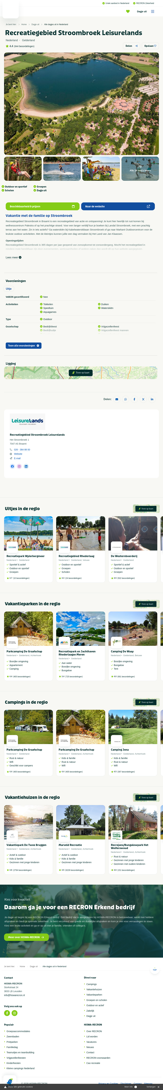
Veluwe (86, 560)
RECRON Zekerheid (143, 3)
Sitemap (148, 1083)
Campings (91, 984)
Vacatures (91, 1042)
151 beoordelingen (126, 870)
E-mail (17, 458)
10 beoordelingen (21, 578)
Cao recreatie (93, 1063)
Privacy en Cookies (108, 1083)
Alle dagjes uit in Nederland (56, 24)
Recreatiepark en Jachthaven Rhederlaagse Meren (77, 653)
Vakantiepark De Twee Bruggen (26, 845)
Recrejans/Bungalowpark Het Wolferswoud (129, 846)
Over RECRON (94, 1031)
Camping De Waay (122, 651)
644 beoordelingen (24, 46)
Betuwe (138, 655)
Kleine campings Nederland (20, 1068)
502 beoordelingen (126, 578)
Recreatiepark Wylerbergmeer (26, 556)
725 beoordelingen (74, 676)
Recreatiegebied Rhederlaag (76, 556)
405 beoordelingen (22, 676)
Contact (90, 1052)
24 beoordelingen (73, 578)
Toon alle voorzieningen (23, 345)
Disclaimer (126, 1083)
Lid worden (92, 1036)
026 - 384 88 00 (22, 449)
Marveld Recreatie (70, 845)
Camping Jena (120, 749)
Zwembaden (13, 1036)
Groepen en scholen (96, 1000)
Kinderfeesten (14, 1063)
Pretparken (12, 1042)
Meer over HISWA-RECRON (26, 937)
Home (24, 24)
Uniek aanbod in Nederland (115, 3)
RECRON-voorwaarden (98, 1058)
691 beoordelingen (126, 676)
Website (18, 454)
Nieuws (90, 1047)
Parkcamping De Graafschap (24, 651)
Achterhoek (35, 655)
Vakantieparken (94, 994)
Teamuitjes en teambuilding (20, 1052)
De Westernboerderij (124, 556)
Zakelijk (90, 1010)
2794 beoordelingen (22, 870)
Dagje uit (146, 11)
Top (155, 969)
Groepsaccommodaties (18, 1031)
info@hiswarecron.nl (14, 995)
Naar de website (117, 206)
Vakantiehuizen (94, 989)
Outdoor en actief (95, 1005)
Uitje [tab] (9, 288)
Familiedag (12, 1047)
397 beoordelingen (126, 772)
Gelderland (24, 560)
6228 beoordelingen (74, 870)
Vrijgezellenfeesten (16, 1058)
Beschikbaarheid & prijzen (42, 206)
